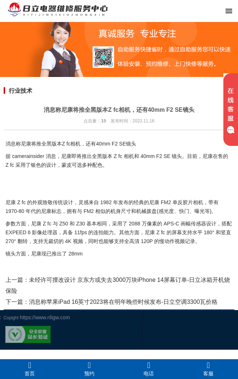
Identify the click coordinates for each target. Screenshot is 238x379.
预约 (89, 368)
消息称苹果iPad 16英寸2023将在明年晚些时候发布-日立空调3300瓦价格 (123, 302)
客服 (208, 368)
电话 (149, 368)
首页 (30, 368)
